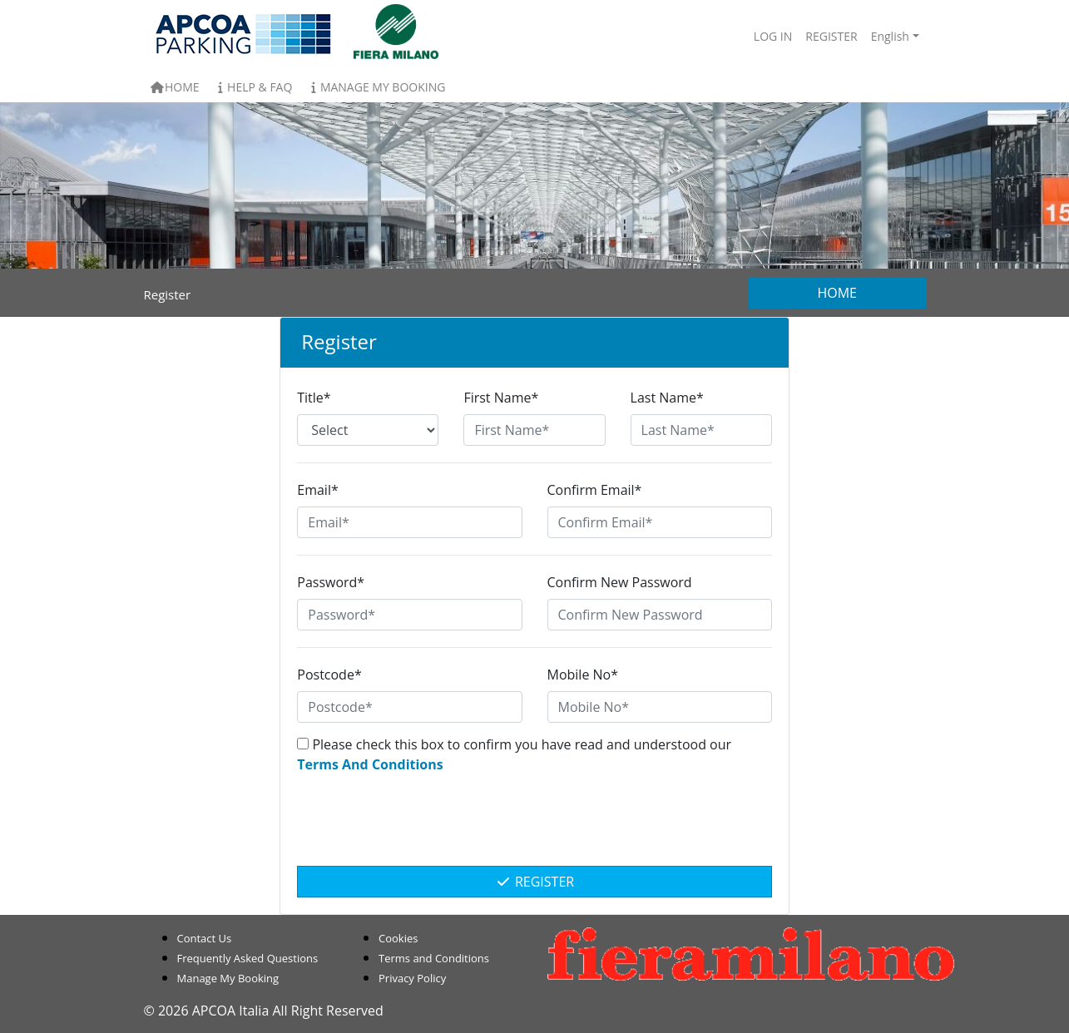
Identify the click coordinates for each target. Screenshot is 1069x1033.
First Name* (500, 397)
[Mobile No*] (659, 707)
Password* (330, 582)
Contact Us (204, 938)
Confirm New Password (619, 582)
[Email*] (409, 522)
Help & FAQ (253, 87)
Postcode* (329, 674)
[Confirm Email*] (659, 522)
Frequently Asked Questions (248, 958)
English (890, 36)
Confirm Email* (594, 490)
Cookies (398, 938)
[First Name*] (534, 430)
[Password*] (409, 614)
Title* (313, 397)
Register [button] (831, 36)
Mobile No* (583, 674)
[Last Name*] (701, 430)
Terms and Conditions (434, 958)
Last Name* (667, 397)
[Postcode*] (409, 707)
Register (534, 881)
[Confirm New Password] (659, 614)
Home (175, 87)
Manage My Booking (375, 87)
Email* (317, 490)
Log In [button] (773, 36)
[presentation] (534, 828)
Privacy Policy (412, 978)
